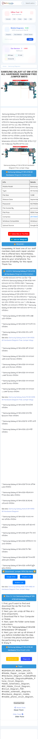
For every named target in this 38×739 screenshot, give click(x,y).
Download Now (19, 703)
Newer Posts (18, 710)
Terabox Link (19, 582)
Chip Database (18, 34)
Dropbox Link (26, 577)
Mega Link (26, 659)
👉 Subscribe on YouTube (18, 234)
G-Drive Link (12, 659)
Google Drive (11, 577)
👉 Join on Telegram (19, 239)
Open (30, 39)
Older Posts (19, 717)
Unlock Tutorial (28, 34)
